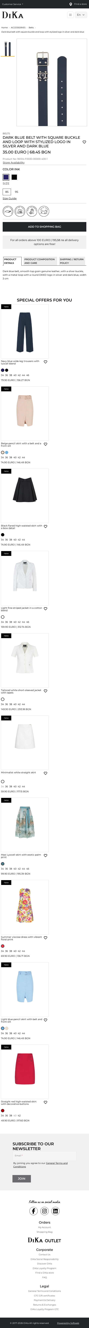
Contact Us (44, 1254)
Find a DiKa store (44, 1272)
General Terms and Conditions (44, 1291)
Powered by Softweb (68, 1323)
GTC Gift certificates (44, 1295)
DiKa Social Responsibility (45, 1259)
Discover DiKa (44, 1263)
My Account (44, 1227)
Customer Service (12, 4)
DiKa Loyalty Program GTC (44, 1309)
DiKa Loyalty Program (44, 1268)
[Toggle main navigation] (70, 15)
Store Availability (14, 162)
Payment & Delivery (44, 1300)
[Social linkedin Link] (55, 1211)
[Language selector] (81, 15)
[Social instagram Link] (44, 1211)
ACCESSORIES (18, 27)
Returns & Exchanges (44, 1304)
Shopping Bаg (44, 1232)
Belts (31, 27)
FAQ (44, 1277)
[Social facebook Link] (33, 1211)
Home (4, 27)
